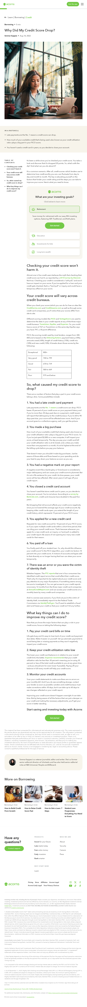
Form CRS (25, 989)
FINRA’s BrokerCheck (35, 989)
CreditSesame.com (53, 308)
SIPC (10, 906)
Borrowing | (20, 17)
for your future (42, 842)
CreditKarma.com (34, 308)
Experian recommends (54, 658)
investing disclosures (17, 908)
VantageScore (65, 319)
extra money (41, 850)
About (62, 842)
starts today (41, 846)
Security (63, 846)
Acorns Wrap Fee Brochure (13, 989)
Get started (54, 225)
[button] (80, 886)
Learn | (11, 17)
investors (40, 854)
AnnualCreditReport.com (39, 590)
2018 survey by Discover (70, 278)
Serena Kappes (11, 36)
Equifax (53, 324)
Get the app (72, 4)
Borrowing (9, 24)
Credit (29, 17)
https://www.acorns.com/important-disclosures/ (62, 993)
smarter (39, 858)
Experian (64, 324)
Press (62, 854)
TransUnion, (44, 324)
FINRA (6, 906)
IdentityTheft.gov (47, 603)
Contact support (14, 848)
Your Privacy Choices (51, 885)
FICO (53, 319)
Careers (63, 850)
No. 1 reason (50, 408)
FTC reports (50, 573)
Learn (36, 871)
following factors (54, 338)
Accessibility (30, 997)
